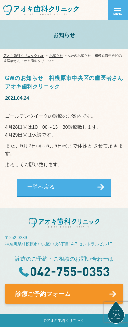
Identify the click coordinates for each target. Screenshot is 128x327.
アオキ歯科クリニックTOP (23, 55)
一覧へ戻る (41, 187)
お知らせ (56, 55)
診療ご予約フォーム (43, 293)
